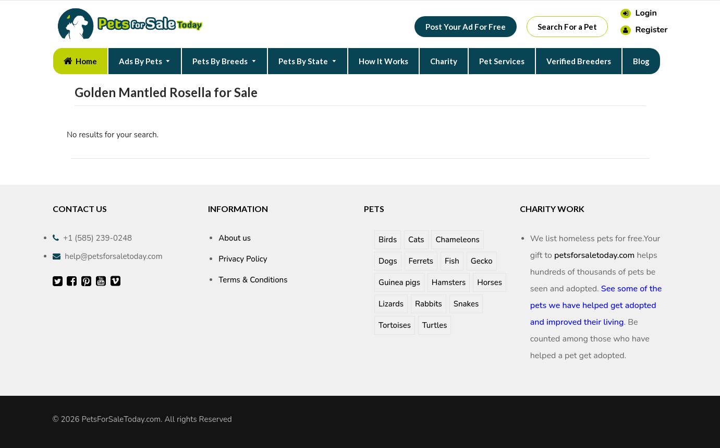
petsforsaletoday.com (594, 255)
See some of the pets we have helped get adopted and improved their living (596, 305)
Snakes (466, 304)
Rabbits (428, 304)
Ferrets (421, 261)
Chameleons (457, 239)
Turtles (434, 325)
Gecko (482, 261)
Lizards (391, 304)
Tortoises (395, 325)
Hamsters (449, 282)
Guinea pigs (399, 282)
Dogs (388, 261)
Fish (452, 261)
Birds (388, 239)
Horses (489, 282)
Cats (416, 239)
